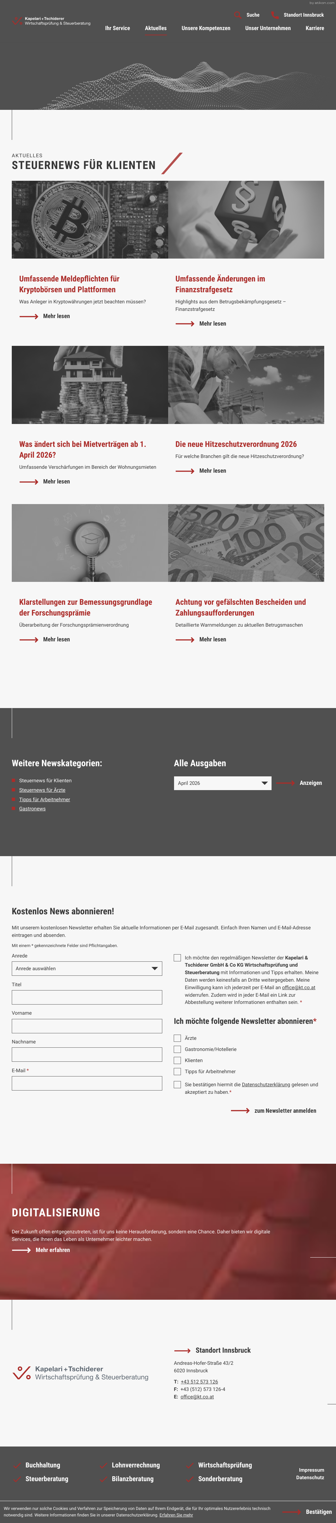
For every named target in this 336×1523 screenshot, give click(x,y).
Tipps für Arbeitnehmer (44, 800)
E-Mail (20, 1071)
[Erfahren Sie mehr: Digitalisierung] (41, 1250)
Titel (16, 985)
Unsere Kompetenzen (206, 28)
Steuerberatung (40, 1481)
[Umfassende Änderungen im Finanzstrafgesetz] (246, 263)
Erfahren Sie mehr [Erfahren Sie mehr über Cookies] (176, 1515)
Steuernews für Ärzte (42, 790)
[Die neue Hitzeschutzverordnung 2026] (246, 425)
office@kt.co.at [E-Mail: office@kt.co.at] (197, 1397)
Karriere (315, 28)
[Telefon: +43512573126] (199, 1382)
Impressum (311, 1470)
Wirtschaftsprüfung (218, 1467)
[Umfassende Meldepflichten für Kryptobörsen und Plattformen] (90, 263)
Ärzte (191, 1038)
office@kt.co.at (298, 987)
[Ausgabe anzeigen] (299, 783)
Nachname (24, 1042)
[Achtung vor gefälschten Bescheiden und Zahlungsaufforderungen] (246, 583)
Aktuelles (156, 28)
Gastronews (32, 809)
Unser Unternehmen (268, 28)
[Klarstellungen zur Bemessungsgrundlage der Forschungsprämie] (90, 583)
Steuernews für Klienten (45, 781)
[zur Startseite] (51, 21)
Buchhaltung (36, 1467)
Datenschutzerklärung (266, 1085)
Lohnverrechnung (129, 1467)
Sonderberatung (213, 1481)
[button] (297, 15)
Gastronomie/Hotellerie (211, 1049)
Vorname (22, 1013)
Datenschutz (310, 1478)
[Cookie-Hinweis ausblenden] (307, 1512)
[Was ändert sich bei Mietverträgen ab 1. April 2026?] (90, 425)
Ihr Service (117, 28)
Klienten (194, 1060)
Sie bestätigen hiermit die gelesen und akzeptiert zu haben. (251, 1088)
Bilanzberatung (126, 1481)
